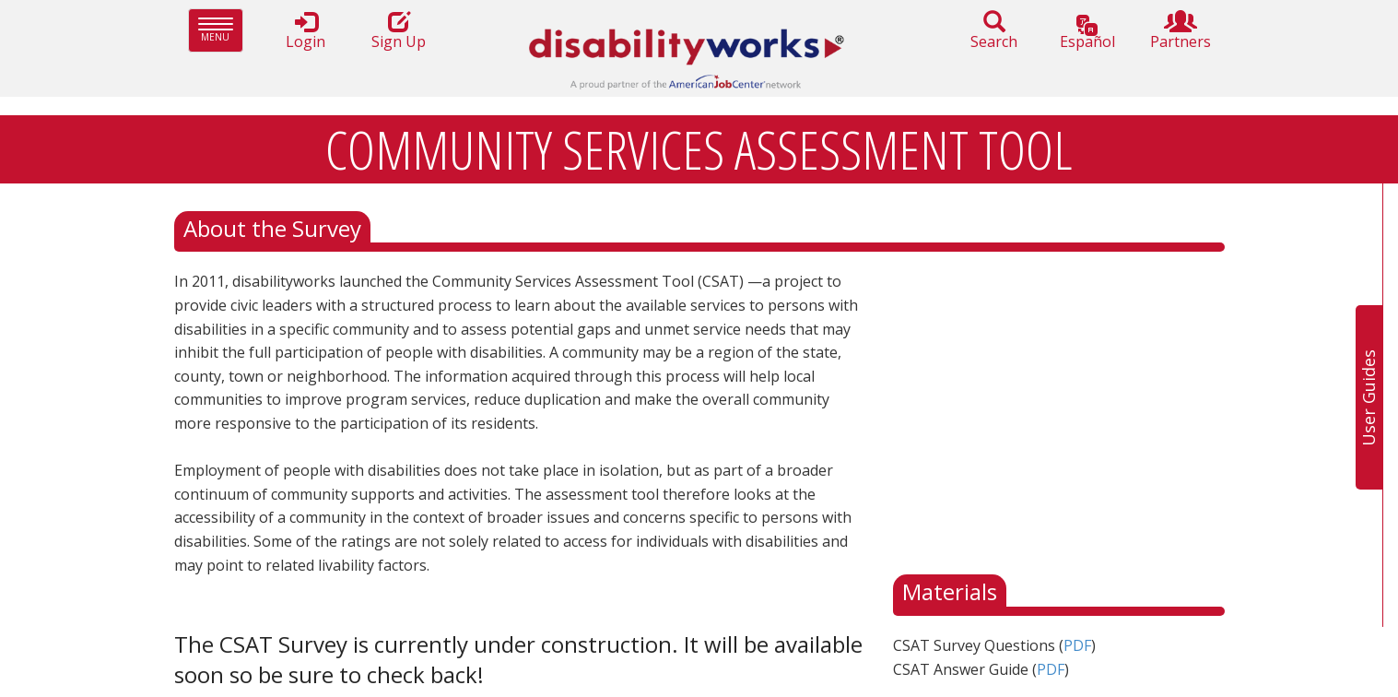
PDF (1077, 645)
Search (994, 31)
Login (306, 31)
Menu (220, 30)
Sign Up (399, 31)
